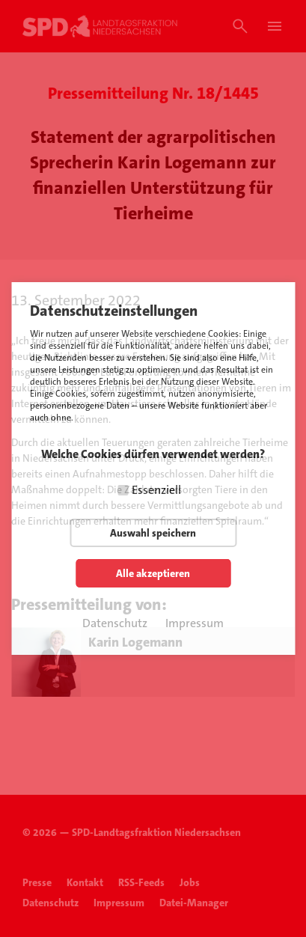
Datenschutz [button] (114, 623)
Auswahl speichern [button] (153, 533)
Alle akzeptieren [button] (153, 573)
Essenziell (156, 490)
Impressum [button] (194, 623)
